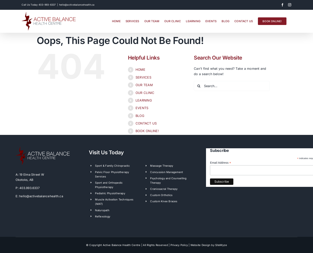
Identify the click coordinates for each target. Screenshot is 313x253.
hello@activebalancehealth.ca (77, 4)
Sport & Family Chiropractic (112, 165)
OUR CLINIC (145, 93)
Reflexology (102, 216)
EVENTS (142, 108)
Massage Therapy (161, 165)
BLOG (140, 116)
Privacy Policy (179, 245)
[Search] (199, 86)
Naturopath (102, 210)
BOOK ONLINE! (147, 131)
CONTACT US (146, 123)
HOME (140, 70)
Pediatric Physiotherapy (110, 193)
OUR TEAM (144, 85)
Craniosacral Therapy (163, 188)
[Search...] (232, 86)
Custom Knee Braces (163, 201)
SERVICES (143, 77)
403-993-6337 (47, 4)
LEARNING (144, 100)
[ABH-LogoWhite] (43, 148)
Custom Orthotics (161, 195)
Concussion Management (166, 172)
